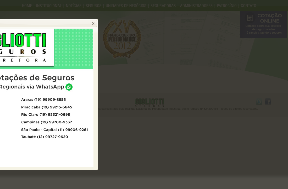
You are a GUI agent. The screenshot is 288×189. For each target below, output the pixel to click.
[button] (93, 23)
